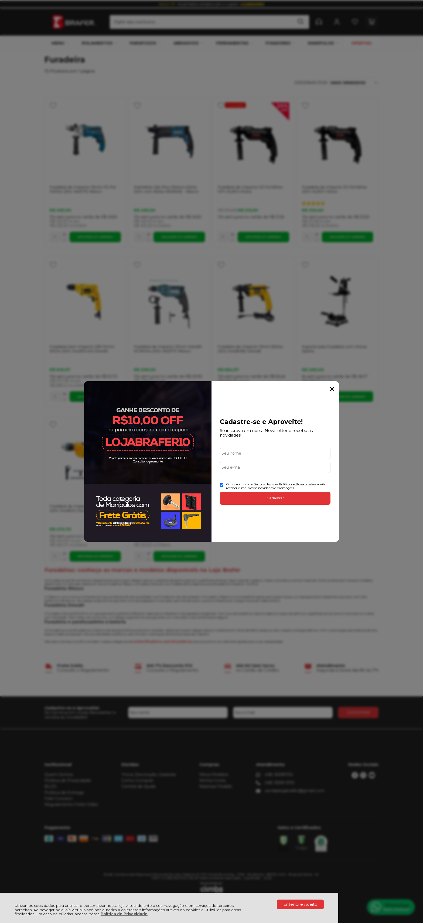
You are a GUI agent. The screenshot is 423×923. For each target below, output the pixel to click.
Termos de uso (265, 484)
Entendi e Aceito (300, 904)
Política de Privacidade (124, 914)
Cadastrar (275, 498)
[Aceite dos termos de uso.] (221, 485)
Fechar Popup (332, 389)
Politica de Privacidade (296, 484)
